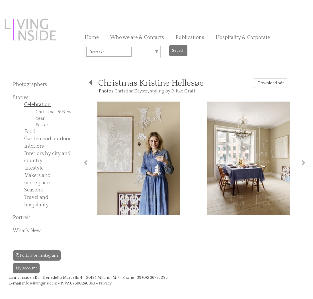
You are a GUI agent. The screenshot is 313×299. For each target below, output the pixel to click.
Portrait (21, 217)
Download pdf (270, 83)
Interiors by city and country (47, 157)
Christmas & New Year (53, 115)
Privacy (105, 283)
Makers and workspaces (38, 179)
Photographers (30, 84)
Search (178, 50)
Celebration (37, 105)
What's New (27, 231)
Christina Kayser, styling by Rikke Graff (154, 91)
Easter (42, 124)
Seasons (33, 190)
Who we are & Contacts (137, 37)
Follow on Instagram (37, 255)
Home (92, 37)
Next (303, 162)
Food (30, 132)
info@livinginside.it (39, 283)
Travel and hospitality (36, 201)
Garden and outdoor (47, 139)
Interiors (34, 146)
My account (26, 268)
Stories (20, 97)
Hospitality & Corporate (243, 37)
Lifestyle (34, 168)
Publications (189, 37)
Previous (85, 162)
